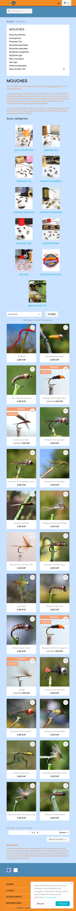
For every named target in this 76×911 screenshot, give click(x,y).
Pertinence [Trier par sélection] (24, 314)
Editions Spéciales (18, 65)
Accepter (62, 903)
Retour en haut (58, 839)
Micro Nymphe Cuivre (21, 648)
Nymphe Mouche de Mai (55, 731)
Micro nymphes (16, 59)
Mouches (16, 29)
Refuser (41, 903)
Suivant (64, 832)
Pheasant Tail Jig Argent (55, 689)
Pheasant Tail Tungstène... (21, 731)
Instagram (16, 870)
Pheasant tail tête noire (54, 814)
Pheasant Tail (15, 41)
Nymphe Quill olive (21, 523)
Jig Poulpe (21, 606)
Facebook (9, 870)
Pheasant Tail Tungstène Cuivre (21, 481)
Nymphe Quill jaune (21, 773)
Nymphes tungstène (19, 52)
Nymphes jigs (15, 55)
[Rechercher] (19, 11)
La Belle (21, 689)
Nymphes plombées (18, 45)
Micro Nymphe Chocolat (21, 398)
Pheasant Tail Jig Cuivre (55, 440)
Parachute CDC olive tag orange (21, 814)
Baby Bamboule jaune (54, 356)
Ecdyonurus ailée (21, 440)
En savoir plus (50, 897)
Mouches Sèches (17, 34)
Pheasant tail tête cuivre (54, 565)
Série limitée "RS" (17, 69)
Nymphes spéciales (18, 48)
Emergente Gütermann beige (54, 523)
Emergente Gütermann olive (55, 773)
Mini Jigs (13, 62)
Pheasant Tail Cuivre (54, 606)
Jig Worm (21, 356)
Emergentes (15, 38)
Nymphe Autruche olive (55, 481)
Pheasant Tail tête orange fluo (55, 648)
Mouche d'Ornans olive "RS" (21, 565)
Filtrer (52, 314)
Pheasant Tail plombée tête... (54, 398)
